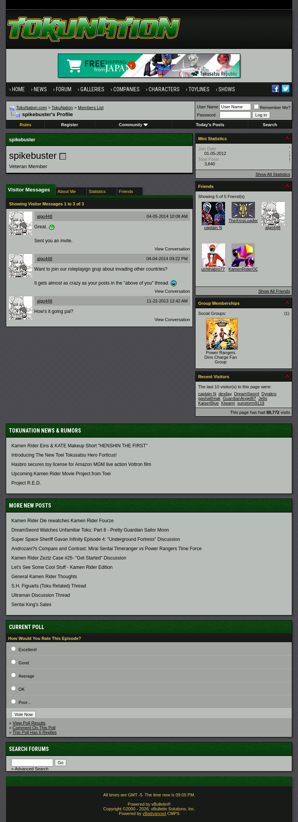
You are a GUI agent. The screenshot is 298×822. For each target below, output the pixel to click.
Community (133, 124)
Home (18, 89)
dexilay (225, 393)
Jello (262, 398)
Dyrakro (269, 393)
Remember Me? (272, 107)
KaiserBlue (208, 403)
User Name (207, 106)
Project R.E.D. (26, 483)
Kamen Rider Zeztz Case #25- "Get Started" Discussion (68, 558)
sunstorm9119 (250, 403)
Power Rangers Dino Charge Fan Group (220, 357)
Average (27, 676)
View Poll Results (29, 723)
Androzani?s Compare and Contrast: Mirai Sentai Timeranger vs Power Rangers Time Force (106, 548)
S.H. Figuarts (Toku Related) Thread (48, 586)
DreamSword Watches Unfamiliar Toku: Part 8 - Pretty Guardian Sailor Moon (90, 530)
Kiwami (228, 403)
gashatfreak (209, 398)
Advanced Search (32, 768)
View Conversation (172, 249)
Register (69, 124)
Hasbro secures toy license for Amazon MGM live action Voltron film (81, 464)
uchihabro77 (213, 269)
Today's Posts (210, 124)
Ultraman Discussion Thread (40, 595)
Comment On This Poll (34, 727)
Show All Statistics (272, 174)
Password (206, 115)
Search (270, 124)
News (40, 89)
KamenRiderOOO (245, 269)
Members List (91, 107)
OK (22, 689)
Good (24, 662)
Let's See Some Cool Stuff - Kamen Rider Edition (62, 567)
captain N (213, 227)
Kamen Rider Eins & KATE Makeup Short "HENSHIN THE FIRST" (79, 445)
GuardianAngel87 (239, 398)
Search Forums (29, 749)
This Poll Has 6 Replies (34, 732)
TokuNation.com (31, 107)
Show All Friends (274, 291)
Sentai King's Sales (31, 604)
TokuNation (62, 107)
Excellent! (28, 649)
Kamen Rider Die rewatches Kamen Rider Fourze (62, 520)
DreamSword (246, 393)
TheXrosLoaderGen (247, 220)
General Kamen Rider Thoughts (44, 576)
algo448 (44, 216)
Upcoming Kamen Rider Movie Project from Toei (61, 473)
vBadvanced (154, 813)
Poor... (25, 702)
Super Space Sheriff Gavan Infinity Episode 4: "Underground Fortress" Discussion (95, 539)
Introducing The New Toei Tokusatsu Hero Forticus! (63, 455)
